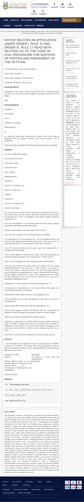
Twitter (62, 5)
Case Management (9, 493)
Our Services (40, 20)
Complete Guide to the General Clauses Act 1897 (72, 86)
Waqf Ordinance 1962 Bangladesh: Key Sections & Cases (73, 63)
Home (6, 20)
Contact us (29, 26)
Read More (70, 183)
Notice (17, 31)
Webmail (40, 26)
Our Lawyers (26, 20)
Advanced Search (72, 20)
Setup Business (49, 489)
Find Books (6, 489)
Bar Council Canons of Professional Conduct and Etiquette (73, 47)
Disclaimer (27, 485)
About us (15, 20)
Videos (41, 482)
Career (8, 25)
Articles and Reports (24, 493)
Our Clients (53, 20)
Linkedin (71, 5)
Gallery (18, 26)
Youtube (34, 12)
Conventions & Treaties (20, 489)
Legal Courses (36, 489)
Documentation (9, 31)
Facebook (54, 5)
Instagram (43, 12)
